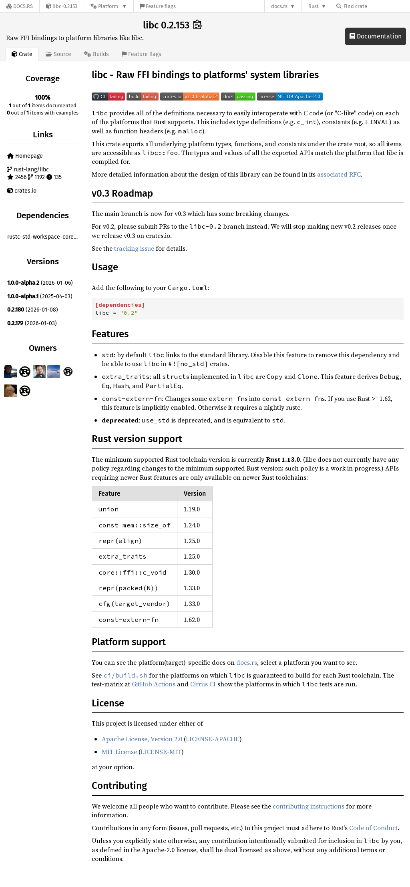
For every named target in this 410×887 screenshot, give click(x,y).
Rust (313, 6)
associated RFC (339, 174)
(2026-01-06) (40, 283)
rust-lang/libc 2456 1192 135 (34, 173)
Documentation (376, 36)
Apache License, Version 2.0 (142, 738)
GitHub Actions (153, 684)
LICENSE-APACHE (212, 738)
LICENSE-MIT (161, 751)
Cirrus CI (203, 684)
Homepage (25, 156)
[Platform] (108, 6)
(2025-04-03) (39, 296)
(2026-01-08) (32, 309)
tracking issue (134, 248)
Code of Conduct (373, 827)
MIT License (119, 751)
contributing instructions (308, 806)
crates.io (21, 190)
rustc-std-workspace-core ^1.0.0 (44, 236)
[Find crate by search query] (376, 6)
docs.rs (279, 6)
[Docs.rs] (19, 6)
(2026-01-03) (32, 323)
